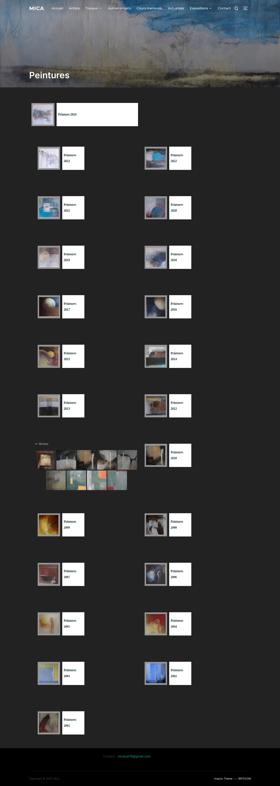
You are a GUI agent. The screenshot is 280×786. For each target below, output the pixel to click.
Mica (36, 8)
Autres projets (119, 8)
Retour (41, 443)
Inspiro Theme (223, 778)
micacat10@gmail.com (134, 756)
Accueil (57, 8)
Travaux (94, 8)
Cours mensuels (149, 8)
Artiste (74, 8)
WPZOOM (244, 778)
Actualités (176, 8)
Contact (224, 8)
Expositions (201, 8)
